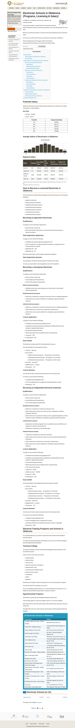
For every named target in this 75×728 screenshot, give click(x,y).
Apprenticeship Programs (31, 93)
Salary (29, 8)
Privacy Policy (41, 723)
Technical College (29, 91)
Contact (47, 723)
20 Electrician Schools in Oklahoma (33, 95)
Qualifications (29, 64)
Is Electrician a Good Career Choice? (14, 51)
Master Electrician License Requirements (14, 59)
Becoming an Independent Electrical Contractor (36, 80)
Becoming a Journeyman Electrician (33, 70)
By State (49, 8)
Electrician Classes (37, 726)
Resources (56, 8)
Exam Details (29, 76)
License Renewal (30, 78)
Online (17, 8)
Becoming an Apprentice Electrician (33, 62)
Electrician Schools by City (30, 97)
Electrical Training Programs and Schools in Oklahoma (37, 89)
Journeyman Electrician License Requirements (13, 55)
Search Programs (61, 4)
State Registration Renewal (32, 68)
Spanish (40, 702)
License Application (31, 74)
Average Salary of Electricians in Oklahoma (35, 56)
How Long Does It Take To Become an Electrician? (13, 44)
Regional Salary (28, 58)
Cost (34, 8)
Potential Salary (27, 54)
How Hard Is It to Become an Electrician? (14, 40)
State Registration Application (33, 66)
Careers (23, 8)
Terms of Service (33, 723)
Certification (41, 8)
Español (63, 8)
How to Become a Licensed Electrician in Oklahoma (36, 60)
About (27, 723)
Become (11, 8)
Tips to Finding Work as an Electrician (14, 48)
